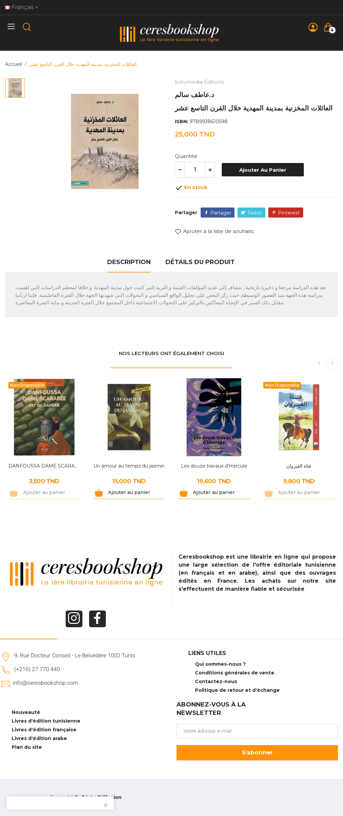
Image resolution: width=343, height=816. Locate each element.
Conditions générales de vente (234, 673)
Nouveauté (26, 712)
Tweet (254, 213)
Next (332, 364)
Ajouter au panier (262, 170)
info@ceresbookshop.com (45, 682)
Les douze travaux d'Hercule (214, 466)
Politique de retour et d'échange (237, 690)
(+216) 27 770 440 (37, 669)
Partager (220, 213)
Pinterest (289, 213)
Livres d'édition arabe (39, 738)
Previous (319, 364)
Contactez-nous (216, 681)
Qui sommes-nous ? (220, 664)
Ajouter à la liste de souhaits (214, 231)
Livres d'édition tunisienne (46, 721)
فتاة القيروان (298, 466)
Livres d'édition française (44, 730)
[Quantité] (195, 170)
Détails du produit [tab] (200, 262)
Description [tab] (129, 262)
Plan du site (27, 747)
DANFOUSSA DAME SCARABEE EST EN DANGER (44, 466)
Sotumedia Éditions (199, 82)
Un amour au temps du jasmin (128, 466)
